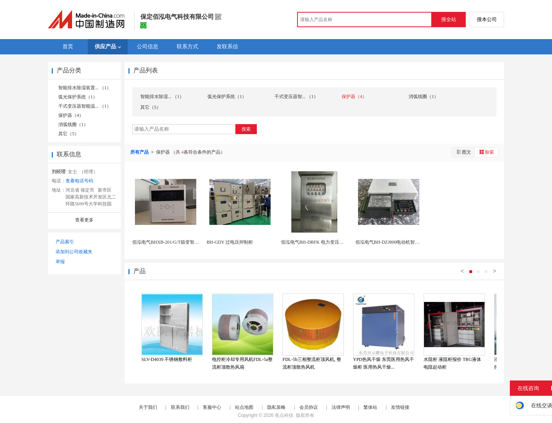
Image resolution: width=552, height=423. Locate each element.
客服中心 (212, 407)
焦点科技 (284, 415)
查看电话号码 (79, 181)
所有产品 (140, 152)
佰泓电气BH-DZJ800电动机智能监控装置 (396, 242)
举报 (60, 261)
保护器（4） (71, 115)
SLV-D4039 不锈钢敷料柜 (166, 359)
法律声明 (341, 407)
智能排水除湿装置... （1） (84, 87)
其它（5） (68, 133)
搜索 (246, 129)
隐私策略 (276, 407)
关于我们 (148, 407)
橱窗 (486, 152)
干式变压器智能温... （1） (84, 106)
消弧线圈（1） (73, 124)
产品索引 (65, 241)
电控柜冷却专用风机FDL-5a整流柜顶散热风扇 (242, 363)
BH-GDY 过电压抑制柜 (230, 242)
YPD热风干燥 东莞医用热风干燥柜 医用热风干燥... (383, 363)
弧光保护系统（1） (77, 97)
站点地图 (244, 407)
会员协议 (308, 407)
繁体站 (370, 407)
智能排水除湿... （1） (162, 96)
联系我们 (180, 407)
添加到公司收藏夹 (74, 251)
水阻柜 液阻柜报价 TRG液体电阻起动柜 (452, 363)
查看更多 (84, 220)
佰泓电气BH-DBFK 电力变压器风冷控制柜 (324, 242)
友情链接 (400, 407)
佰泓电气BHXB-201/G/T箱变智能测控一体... (176, 242)
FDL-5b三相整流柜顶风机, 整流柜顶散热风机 (312, 363)
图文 (463, 152)
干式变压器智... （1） (296, 96)
